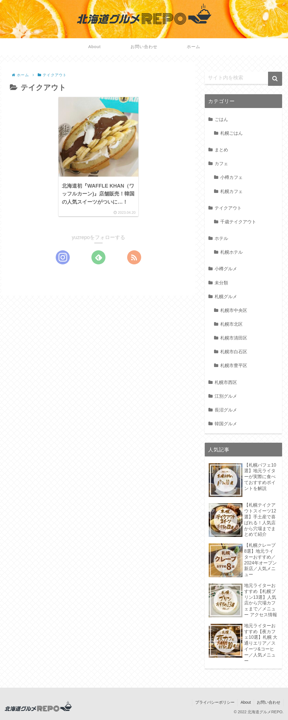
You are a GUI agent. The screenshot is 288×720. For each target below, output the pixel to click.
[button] (275, 79)
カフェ (221, 163)
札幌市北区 (231, 324)
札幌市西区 (226, 382)
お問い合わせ (268, 702)
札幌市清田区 (233, 337)
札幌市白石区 (233, 351)
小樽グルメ (226, 268)
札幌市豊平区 (233, 365)
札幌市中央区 (233, 310)
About (245, 702)
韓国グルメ (226, 423)
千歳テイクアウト (238, 221)
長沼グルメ (226, 409)
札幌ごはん (231, 133)
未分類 (221, 282)
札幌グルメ (226, 296)
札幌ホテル (231, 252)
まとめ (221, 149)
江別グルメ (226, 396)
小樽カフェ (231, 177)
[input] (243, 78)
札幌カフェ (231, 191)
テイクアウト (228, 207)
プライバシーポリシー (215, 702)
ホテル (221, 238)
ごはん (221, 119)
